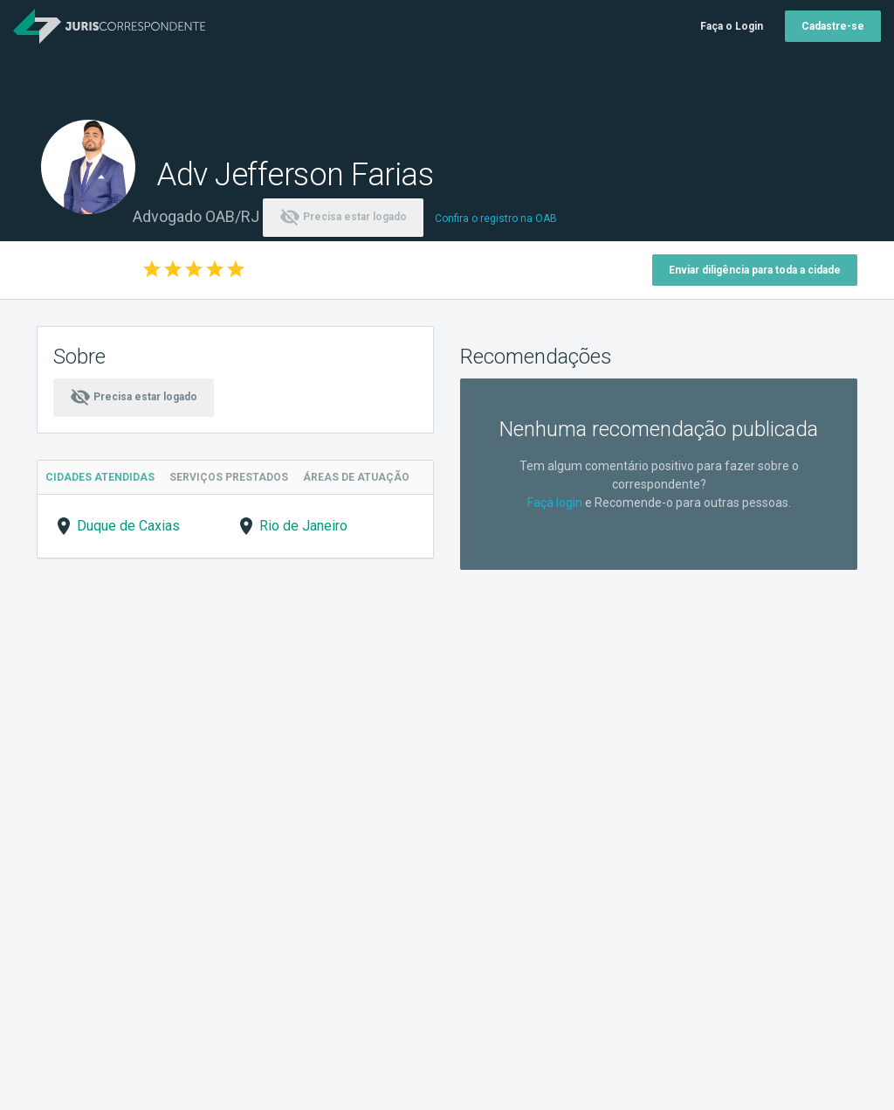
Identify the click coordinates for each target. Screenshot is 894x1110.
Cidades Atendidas (100, 477)
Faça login (554, 503)
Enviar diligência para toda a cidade (755, 270)
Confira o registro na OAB (496, 218)
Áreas (362, 477)
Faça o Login (731, 26)
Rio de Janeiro (303, 525)
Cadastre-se (832, 26)
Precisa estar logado (343, 216)
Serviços (232, 477)
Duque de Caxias (128, 525)
